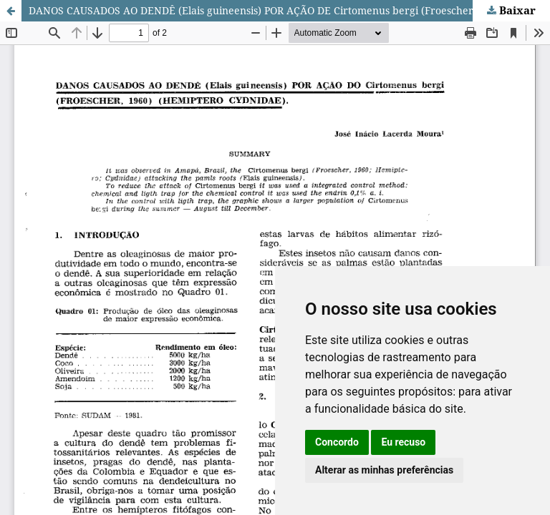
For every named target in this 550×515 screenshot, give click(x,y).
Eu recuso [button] (403, 442)
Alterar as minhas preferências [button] (384, 470)
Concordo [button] (337, 442)
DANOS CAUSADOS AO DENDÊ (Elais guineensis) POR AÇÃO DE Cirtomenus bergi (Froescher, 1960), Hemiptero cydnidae (289, 10)
